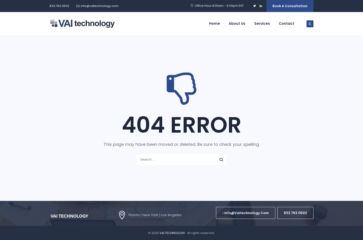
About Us (237, 23)
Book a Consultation (289, 6)
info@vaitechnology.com (100, 6)
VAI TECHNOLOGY (173, 233)
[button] (245, 213)
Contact (286, 23)
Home (214, 23)
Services (262, 23)
